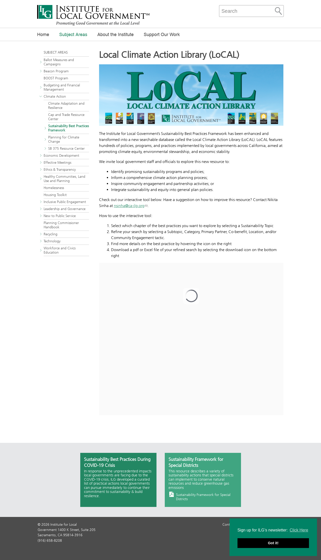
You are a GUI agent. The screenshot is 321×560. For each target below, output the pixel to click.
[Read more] (191, 95)
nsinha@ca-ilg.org (129, 205)
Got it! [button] (273, 543)
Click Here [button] (299, 530)
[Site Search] (278, 11)
